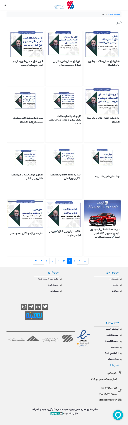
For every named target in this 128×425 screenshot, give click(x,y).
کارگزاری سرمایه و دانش (44, 410)
